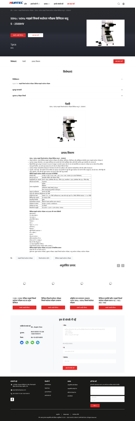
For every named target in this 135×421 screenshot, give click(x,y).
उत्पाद (15, 10)
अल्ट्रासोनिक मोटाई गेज (72, 388)
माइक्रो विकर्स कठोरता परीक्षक (26, 10)
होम (11, 10)
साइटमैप (58, 414)
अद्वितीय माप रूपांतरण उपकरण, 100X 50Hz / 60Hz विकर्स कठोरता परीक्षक (82, 300)
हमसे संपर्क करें (48, 395)
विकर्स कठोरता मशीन (44, 258)
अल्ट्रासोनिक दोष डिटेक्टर (73, 384)
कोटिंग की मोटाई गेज (72, 392)
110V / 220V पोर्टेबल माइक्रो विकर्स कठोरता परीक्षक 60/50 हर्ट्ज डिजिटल (24, 300)
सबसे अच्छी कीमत (18, 35)
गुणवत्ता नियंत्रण (48, 392)
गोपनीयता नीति (75, 414)
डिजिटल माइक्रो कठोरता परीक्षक (63, 258)
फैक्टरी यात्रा (47, 388)
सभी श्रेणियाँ (70, 396)
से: (64, 347)
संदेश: (65, 325)
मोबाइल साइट (66, 414)
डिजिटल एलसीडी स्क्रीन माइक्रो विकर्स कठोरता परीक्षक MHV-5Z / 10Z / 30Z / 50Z (110, 300)
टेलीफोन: (66, 357)
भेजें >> (95, 405)
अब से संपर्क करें (69, 368)
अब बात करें (35, 35)
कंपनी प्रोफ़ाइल (48, 384)
